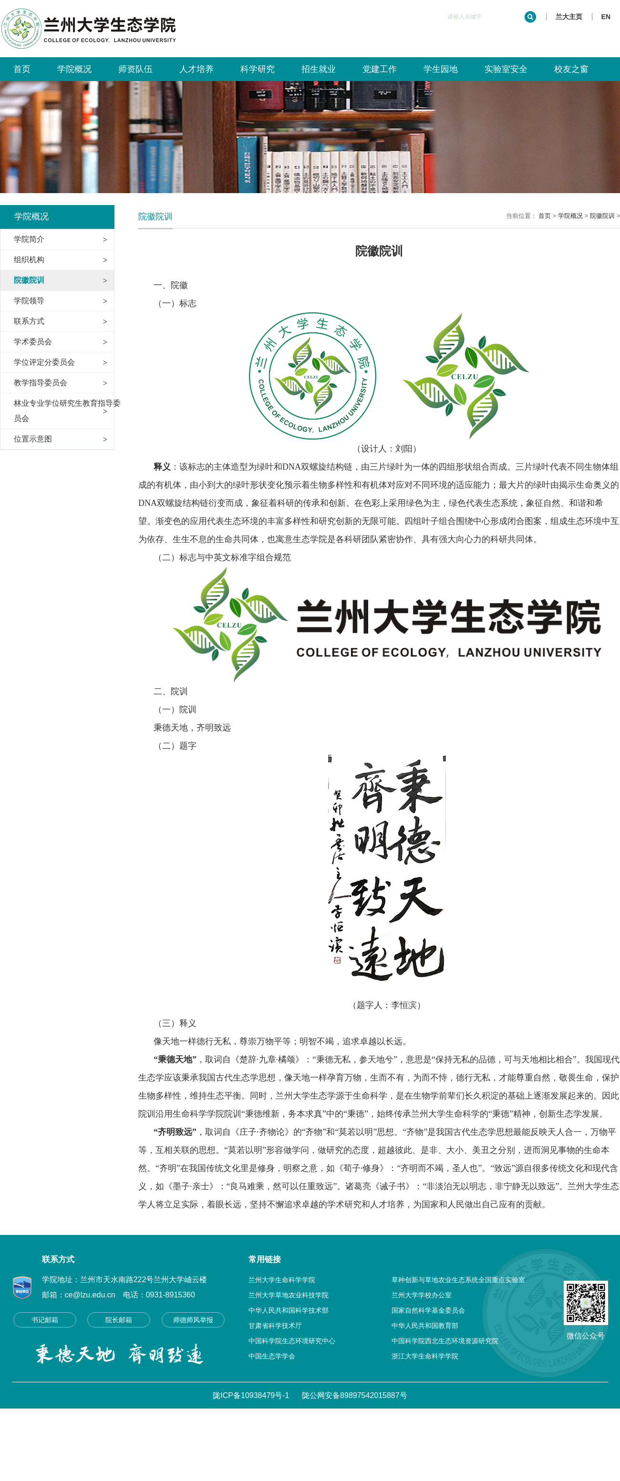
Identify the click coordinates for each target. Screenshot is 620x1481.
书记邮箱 (44, 1320)
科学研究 (257, 69)
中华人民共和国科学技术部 (288, 1310)
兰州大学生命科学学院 (281, 1280)
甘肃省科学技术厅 (275, 1325)
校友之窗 (571, 69)
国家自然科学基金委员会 (428, 1310)
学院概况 (74, 69)
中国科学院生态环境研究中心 (291, 1341)
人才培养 (196, 69)
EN (605, 17)
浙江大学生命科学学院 (425, 1356)
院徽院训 (602, 215)
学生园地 (440, 69)
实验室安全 (505, 69)
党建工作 (379, 69)
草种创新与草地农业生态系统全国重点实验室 (458, 1280)
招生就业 (318, 69)
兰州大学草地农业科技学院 (288, 1295)
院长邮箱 (118, 1320)
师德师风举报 (193, 1320)
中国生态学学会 (271, 1356)
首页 (22, 69)
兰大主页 (569, 17)
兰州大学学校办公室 (422, 1295)
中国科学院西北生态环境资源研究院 (445, 1341)
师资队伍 (135, 69)
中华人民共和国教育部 (425, 1325)
